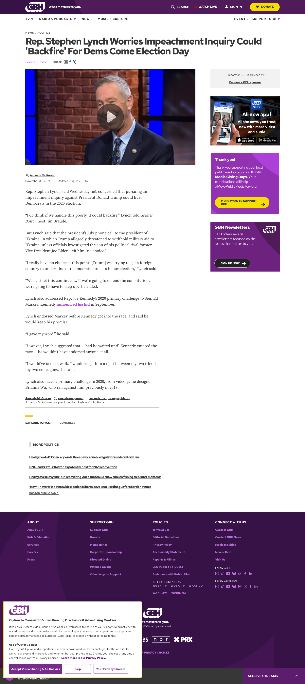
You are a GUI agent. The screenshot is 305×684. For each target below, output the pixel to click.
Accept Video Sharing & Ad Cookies (35, 669)
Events (241, 19)
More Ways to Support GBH (239, 202)
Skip (78, 669)
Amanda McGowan (42, 175)
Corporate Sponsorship (106, 552)
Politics (43, 32)
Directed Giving (100, 559)
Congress (67, 423)
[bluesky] (234, 573)
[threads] (240, 573)
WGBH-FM (159, 593)
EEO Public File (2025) (167, 567)
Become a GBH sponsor (245, 82)
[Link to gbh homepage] (35, 7)
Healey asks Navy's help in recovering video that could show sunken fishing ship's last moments (95, 477)
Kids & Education (38, 537)
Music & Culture (113, 19)
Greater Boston (36, 62)
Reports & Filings (164, 559)
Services (33, 544)
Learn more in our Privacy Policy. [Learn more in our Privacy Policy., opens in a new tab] (83, 658)
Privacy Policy (162, 544)
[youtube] (228, 573)
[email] (111, 398)
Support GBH (264, 19)
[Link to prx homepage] (183, 639)
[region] (72, 639)
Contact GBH (224, 530)
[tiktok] (222, 573)
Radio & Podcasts (55, 19)
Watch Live (208, 7)
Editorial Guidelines (165, 537)
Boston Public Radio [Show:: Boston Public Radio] (44, 493)
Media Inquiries (225, 544)
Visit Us (220, 559)
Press (31, 559)
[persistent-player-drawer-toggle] (274, 676)
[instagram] (217, 573)
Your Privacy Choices (152, 652)
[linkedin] (250, 573)
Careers (32, 552)
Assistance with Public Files (171, 574)
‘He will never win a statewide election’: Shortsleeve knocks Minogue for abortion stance (90, 487)
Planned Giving (100, 567)
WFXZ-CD (196, 585)
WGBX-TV (178, 585)
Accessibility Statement (168, 552)
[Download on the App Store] (246, 140)
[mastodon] (240, 586)
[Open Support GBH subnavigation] (279, 19)
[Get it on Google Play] (267, 140)
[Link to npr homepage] (161, 639)
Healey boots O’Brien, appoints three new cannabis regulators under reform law (84, 457)
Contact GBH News (228, 537)
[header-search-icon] (180, 7)
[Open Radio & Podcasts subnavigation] (75, 19)
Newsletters (223, 552)
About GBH (35, 530)
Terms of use (161, 530)
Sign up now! (231, 263)
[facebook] (245, 573)
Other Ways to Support (105, 574)
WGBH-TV (159, 585)
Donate (265, 7)
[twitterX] (70, 398)
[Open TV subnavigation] (32, 19)
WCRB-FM (178, 593)
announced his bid (73, 304)
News (87, 19)
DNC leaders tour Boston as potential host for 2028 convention (73, 467)
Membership (98, 544)
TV (27, 19)
